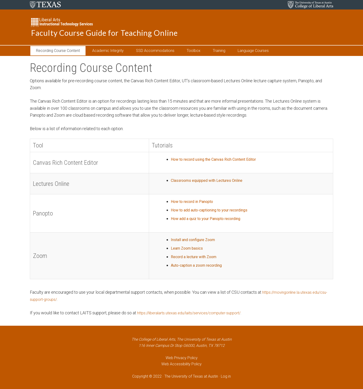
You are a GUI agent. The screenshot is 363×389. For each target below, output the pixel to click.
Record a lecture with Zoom (189, 256)
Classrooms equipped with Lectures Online (203, 180)
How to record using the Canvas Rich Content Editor (212, 159)
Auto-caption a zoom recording (192, 265)
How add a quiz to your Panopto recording (202, 218)
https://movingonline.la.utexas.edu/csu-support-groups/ (80, 299)
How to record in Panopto (187, 201)
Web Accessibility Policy (181, 364)
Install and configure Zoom (188, 239)
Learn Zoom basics (181, 248)
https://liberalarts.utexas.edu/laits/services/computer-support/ (195, 312)
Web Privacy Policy (182, 358)
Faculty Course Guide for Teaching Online (104, 32)
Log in (226, 376)
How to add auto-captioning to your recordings (206, 209)
